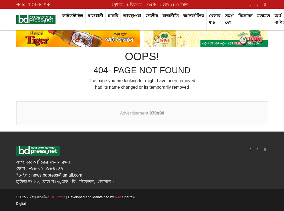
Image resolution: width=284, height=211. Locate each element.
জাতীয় (152, 16)
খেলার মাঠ (214, 19)
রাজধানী (95, 16)
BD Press (57, 197)
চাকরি (113, 16)
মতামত (263, 16)
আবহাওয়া (132, 16)
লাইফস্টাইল (72, 16)
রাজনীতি (170, 16)
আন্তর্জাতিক (193, 16)
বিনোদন (245, 16)
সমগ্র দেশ (229, 19)
